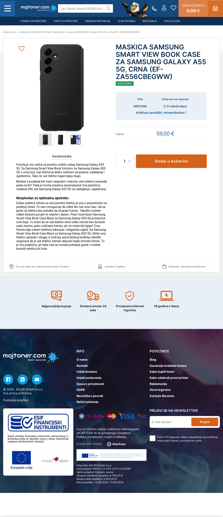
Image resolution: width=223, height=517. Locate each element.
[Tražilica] (85, 8)
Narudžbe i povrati (90, 396)
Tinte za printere (66, 21)
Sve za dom (172, 21)
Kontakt (82, 365)
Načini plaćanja (87, 402)
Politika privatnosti (89, 437)
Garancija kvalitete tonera (168, 365)
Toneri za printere (33, 21)
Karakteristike (61, 156)
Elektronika (126, 21)
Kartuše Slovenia (162, 396)
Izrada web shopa (103, 444)
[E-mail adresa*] (171, 422)
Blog (153, 359)
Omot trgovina (160, 390)
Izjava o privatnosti (90, 384)
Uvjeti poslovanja (89, 377)
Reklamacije (158, 384)
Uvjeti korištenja (115, 437)
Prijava (205, 422)
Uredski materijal (98, 21)
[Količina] (125, 161)
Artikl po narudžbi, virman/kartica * (161, 112)
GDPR (81, 390)
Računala (150, 21)
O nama (82, 359)
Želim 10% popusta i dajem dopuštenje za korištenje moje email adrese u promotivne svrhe (184, 438)
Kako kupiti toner (162, 371)
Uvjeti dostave (87, 371)
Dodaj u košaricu (171, 161)
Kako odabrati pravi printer (169, 377)
